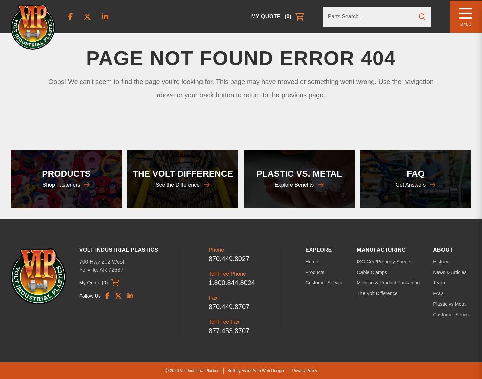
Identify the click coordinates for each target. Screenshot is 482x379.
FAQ (439, 293)
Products (318, 272)
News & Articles (450, 272)
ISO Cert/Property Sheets (385, 261)
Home (315, 261)
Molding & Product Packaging (390, 282)
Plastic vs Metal (450, 303)
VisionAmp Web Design (263, 370)
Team (440, 282)
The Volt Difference (379, 293)
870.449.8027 (230, 258)
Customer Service (327, 282)
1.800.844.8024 (233, 282)
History (441, 261)
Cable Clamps (374, 272)
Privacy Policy (304, 370)
